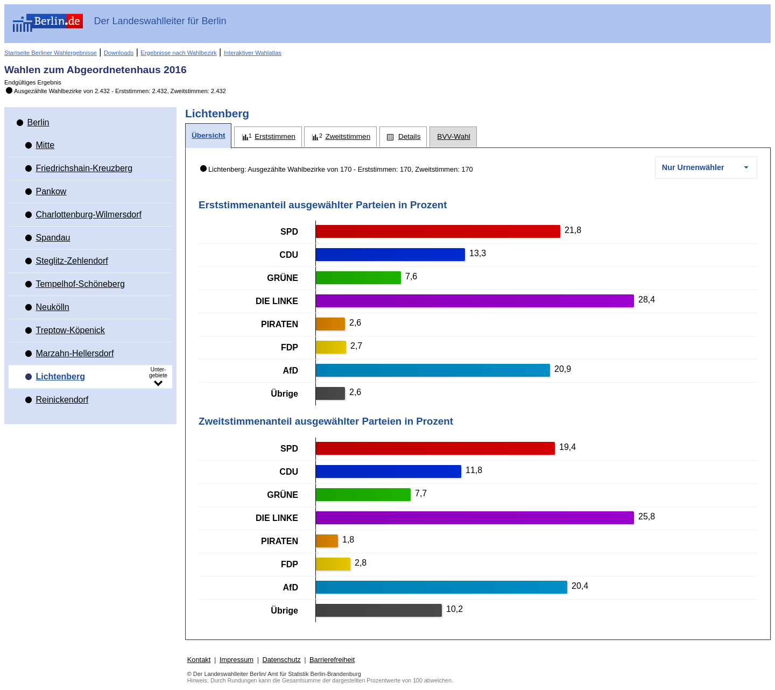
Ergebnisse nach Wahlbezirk (178, 53)
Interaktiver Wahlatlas (252, 53)
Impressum (236, 660)
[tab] (208, 136)
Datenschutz (281, 660)
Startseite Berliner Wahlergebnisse (50, 53)
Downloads (118, 53)
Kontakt (198, 660)
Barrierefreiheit (332, 660)
